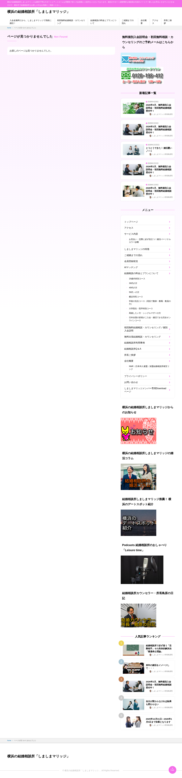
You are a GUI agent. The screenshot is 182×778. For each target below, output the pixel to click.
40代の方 (133, 287)
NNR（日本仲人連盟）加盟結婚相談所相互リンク (149, 367)
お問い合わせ (131, 382)
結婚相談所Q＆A (132, 349)
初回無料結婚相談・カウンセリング (71, 21)
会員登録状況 (131, 261)
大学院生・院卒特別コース (141, 308)
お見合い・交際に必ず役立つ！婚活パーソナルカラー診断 (150, 240)
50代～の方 (134, 292)
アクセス (155, 21)
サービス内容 (131, 234)
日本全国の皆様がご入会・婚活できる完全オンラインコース (150, 318)
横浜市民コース (136, 297)
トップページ (131, 222)
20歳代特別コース (137, 278)
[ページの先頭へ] (172, 770)
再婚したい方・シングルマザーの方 (145, 313)
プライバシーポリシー (135, 376)
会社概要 (144, 21)
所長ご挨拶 (168, 21)
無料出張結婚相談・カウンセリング (142, 337)
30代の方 (133, 283)
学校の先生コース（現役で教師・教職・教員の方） (150, 302)
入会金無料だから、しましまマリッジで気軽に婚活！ (30, 21)
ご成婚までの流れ (128, 21)
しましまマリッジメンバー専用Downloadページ (145, 390)
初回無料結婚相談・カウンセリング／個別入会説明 (145, 329)
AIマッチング (131, 267)
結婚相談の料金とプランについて (103, 21)
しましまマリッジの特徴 (136, 249)
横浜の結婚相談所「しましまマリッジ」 (38, 12)
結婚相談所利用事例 (134, 342)
